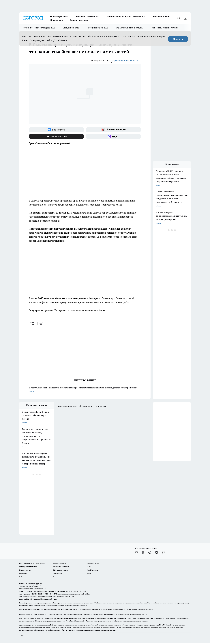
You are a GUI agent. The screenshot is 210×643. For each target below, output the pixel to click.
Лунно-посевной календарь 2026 (39, 27)
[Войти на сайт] (185, 18)
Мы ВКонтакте (92, 570)
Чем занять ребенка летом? (164, 27)
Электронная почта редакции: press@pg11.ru (73, 594)
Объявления (56, 20)
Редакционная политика (28, 567)
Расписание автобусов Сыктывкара (126, 16)
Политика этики (93, 563)
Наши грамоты (25, 570)
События (22, 577)
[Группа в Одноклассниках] (143, 552)
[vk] (32, 323)
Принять (178, 39)
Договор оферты (59, 563)
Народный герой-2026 (97, 27)
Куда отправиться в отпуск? (129, 27)
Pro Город (23, 573)
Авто (89, 573)
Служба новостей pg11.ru (126, 60)
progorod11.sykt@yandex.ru (29, 599)
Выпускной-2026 (71, 27)
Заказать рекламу (79, 20)
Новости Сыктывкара (87, 16)
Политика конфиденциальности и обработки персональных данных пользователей (117, 621)
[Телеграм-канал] (150, 552)
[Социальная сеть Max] (113, 136)
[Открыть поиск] (178, 18)
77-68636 (41, 614)
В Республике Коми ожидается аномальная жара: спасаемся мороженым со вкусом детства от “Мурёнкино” (85, 389)
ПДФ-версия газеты (60, 570)
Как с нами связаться (61, 567)
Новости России (161, 16)
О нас (89, 567)
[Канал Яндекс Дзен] (56, 136)
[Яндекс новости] (113, 129)
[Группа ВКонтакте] (56, 129)
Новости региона (59, 16)
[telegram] (42, 323)
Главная (56, 577)
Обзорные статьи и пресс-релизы (32, 563)
